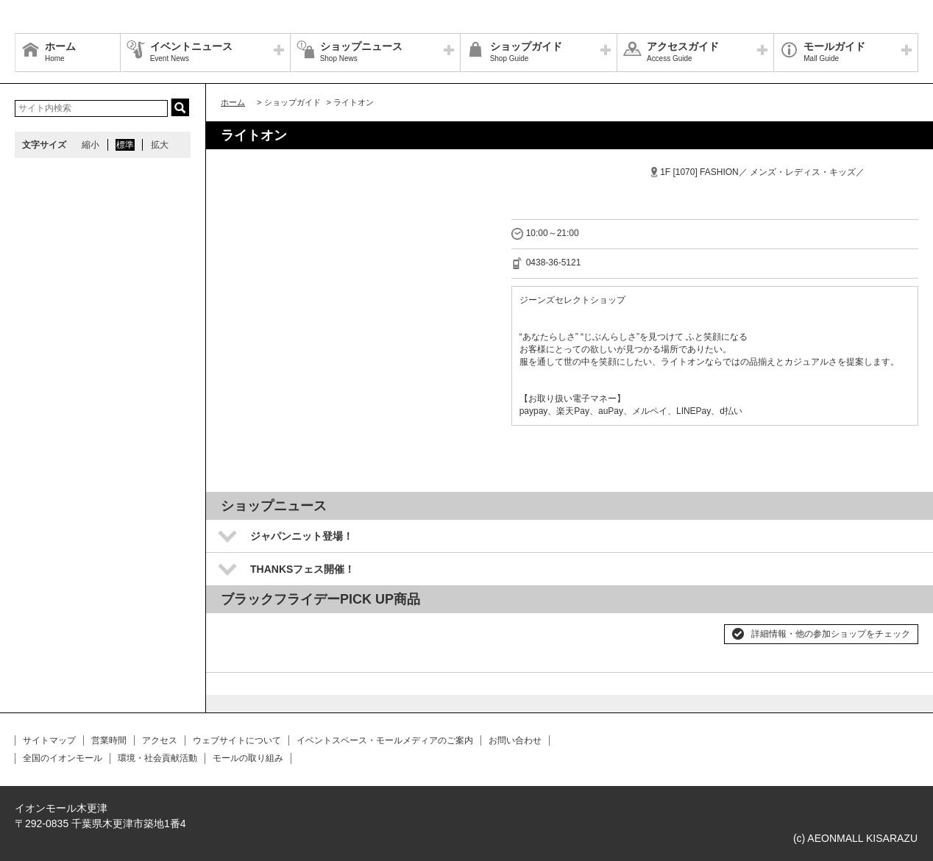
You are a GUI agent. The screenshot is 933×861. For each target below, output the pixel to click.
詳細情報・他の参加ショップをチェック (830, 634)
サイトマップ (49, 740)
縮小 (90, 145)
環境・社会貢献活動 (157, 758)
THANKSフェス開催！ (302, 569)
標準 (125, 145)
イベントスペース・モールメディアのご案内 (385, 740)
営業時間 (109, 740)
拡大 (159, 145)
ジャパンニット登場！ (301, 536)
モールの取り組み (248, 758)
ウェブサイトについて (237, 740)
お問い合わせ (515, 740)
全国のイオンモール (62, 758)
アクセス (159, 740)
